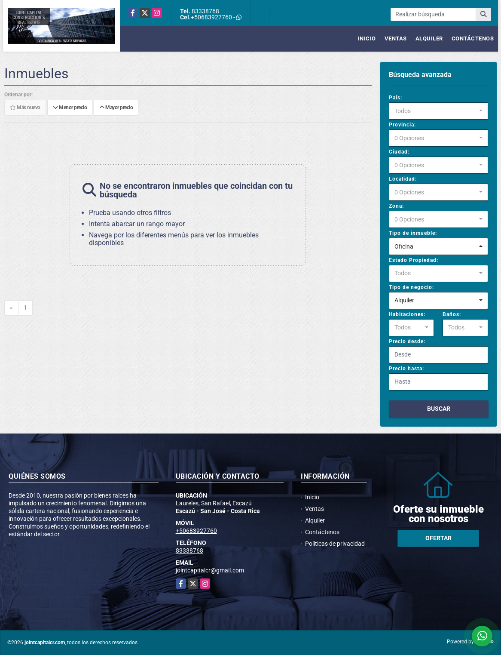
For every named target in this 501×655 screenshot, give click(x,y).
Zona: (396, 206)
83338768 (205, 11)
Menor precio (70, 108)
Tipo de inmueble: (413, 233)
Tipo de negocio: (411, 287)
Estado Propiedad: (413, 260)
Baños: (452, 314)
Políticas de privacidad (335, 543)
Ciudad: (399, 152)
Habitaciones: (407, 314)
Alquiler (429, 38)
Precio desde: (407, 341)
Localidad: (403, 179)
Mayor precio (116, 108)
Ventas (396, 38)
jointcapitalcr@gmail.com (210, 570)
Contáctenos (473, 38)
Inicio (367, 38)
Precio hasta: (406, 369)
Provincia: (402, 125)
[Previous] (11, 308)
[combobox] (439, 111)
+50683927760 (211, 17)
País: (395, 98)
